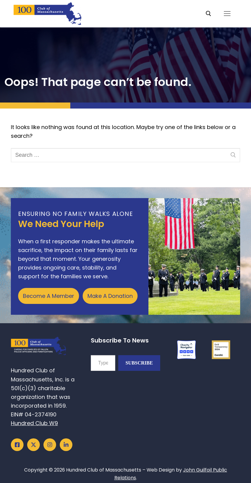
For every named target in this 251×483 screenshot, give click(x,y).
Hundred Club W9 (34, 423)
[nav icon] (227, 14)
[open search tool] (208, 13)
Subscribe (139, 362)
